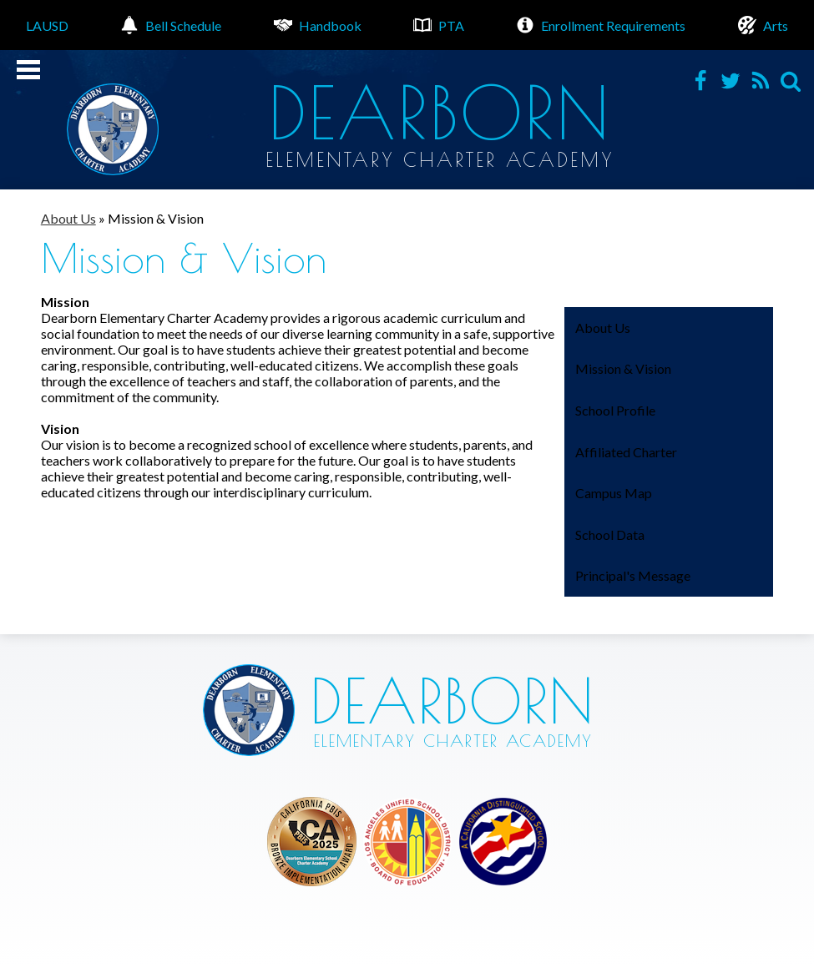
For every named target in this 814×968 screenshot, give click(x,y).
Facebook (700, 81)
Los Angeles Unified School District (311, 841)
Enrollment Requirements (600, 25)
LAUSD (47, 25)
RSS (760, 81)
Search (790, 81)
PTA (438, 25)
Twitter (730, 81)
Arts (763, 25)
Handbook (317, 25)
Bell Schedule (170, 25)
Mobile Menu (28, 69)
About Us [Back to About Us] (68, 218)
